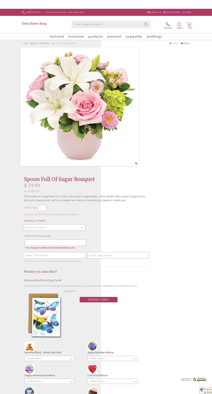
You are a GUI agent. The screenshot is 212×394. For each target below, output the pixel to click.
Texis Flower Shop (34, 23)
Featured (33, 41)
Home (25, 41)
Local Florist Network (167, 391)
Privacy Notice (147, 391)
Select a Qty (112, 80)
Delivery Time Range (119, 108)
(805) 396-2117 (34, 12)
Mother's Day (44, 41)
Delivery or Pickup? (116, 93)
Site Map (184, 391)
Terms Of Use (132, 391)
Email (185, 41)
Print (173, 41)
